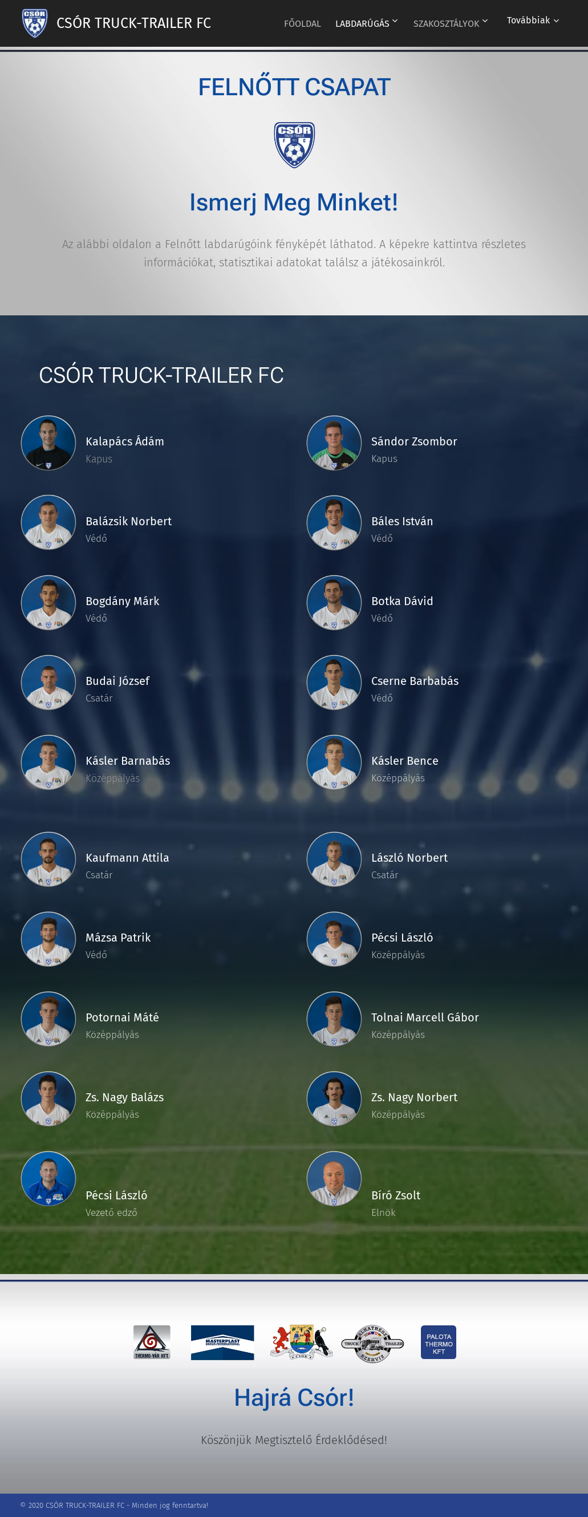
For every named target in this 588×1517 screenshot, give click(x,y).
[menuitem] (291, 23)
